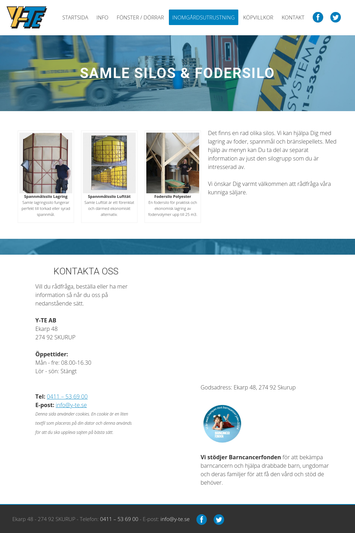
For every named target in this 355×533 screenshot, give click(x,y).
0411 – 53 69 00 (67, 396)
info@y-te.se (71, 405)
